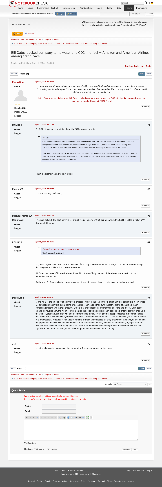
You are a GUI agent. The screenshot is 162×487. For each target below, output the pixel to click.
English (40, 481)
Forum (129, 8)
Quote (145, 106)
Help (128, 471)
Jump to (108, 384)
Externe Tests (69, 8)
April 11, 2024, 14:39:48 (44, 189)
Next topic (146, 66)
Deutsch (31, 481)
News (30, 8)
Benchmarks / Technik (47, 8)
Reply (142, 74)
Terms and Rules (138, 471)
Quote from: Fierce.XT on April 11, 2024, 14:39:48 (61, 249)
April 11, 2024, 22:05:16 (44, 215)
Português (92, 481)
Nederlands (74, 481)
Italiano (65, 481)
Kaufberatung (86, 8)
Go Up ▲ (149, 471)
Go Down (14, 74)
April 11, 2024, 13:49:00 (44, 82)
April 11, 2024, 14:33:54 (44, 124)
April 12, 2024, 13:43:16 (44, 242)
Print (149, 74)
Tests (20, 8)
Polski (83, 481)
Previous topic (132, 66)
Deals (99, 8)
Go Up (13, 368)
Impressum (141, 8)
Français (56, 481)
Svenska (117, 481)
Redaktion (18, 82)
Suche (109, 8)
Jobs (119, 8)
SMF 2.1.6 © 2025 (62, 471)
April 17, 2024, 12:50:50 (44, 343)
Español (48, 481)
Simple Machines (76, 471)
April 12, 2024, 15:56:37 (44, 297)
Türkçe (109, 481)
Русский (101, 481)
